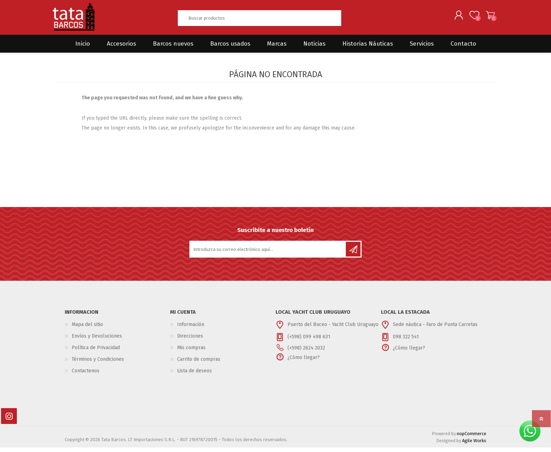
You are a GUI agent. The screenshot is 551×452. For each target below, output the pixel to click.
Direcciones (190, 341)
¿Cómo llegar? (303, 362)
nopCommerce (471, 438)
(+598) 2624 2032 (306, 352)
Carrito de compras (487, 17)
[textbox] (259, 20)
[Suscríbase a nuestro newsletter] (268, 253)
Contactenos (85, 375)
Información (190, 329)
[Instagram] (9, 420)
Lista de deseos (194, 375)
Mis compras (191, 352)
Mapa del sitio (87, 329)
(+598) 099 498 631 (308, 341)
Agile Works (474, 445)
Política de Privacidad (96, 352)
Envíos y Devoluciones (97, 341)
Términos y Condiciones (98, 364)
